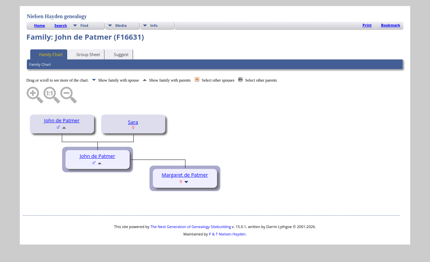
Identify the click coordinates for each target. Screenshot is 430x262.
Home (39, 25)
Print (367, 25)
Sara (133, 122)
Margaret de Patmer (185, 174)
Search (60, 25)
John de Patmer (62, 120)
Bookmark (390, 25)
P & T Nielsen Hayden (227, 233)
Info (154, 25)
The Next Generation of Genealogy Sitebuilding (190, 226)
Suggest (118, 54)
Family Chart (48, 54)
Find (84, 25)
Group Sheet (85, 54)
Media (121, 25)
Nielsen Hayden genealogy (57, 16)
